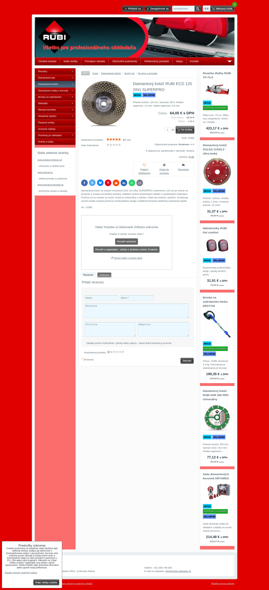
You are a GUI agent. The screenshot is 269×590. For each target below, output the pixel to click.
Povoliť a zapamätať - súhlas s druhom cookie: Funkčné (127, 249)
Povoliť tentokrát (126, 241)
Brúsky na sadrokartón (50, 97)
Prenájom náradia (95, 61)
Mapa (179, 61)
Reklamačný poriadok (156, 61)
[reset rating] (108, 351)
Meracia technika (47, 109)
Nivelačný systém (47, 116)
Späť (85, 73)
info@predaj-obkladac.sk (178, 571)
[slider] (113, 139)
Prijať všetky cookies (46, 582)
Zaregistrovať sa (159, 8)
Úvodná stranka (47, 61)
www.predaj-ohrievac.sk (50, 159)
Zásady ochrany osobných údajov (75, 583)
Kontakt (194, 61)
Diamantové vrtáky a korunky (53, 90)
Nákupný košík (224, 8)
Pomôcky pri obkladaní (50, 135)
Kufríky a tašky (46, 141)
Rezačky (42, 71)
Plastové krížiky (46, 122)
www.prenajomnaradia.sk (51, 184)
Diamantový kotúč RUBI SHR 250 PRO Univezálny (216, 395)
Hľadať (198, 9)
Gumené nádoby (47, 129)
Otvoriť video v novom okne (126, 258)
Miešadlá (43, 103)
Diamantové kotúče (48, 84)
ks (170, 129)
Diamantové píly (46, 77)
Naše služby (71, 61)
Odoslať (187, 360)
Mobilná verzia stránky (222, 583)
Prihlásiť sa (134, 8)
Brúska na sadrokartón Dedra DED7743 (215, 301)
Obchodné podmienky (124, 61)
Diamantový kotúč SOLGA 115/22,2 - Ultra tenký (215, 149)
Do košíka (186, 129)
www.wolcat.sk (45, 172)
